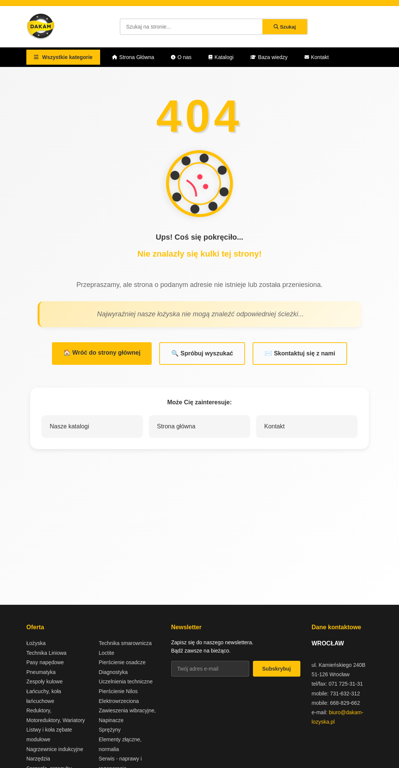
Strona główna (176, 426)
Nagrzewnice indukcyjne (54, 749)
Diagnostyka (113, 672)
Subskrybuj (276, 669)
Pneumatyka (41, 672)
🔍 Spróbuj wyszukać (202, 353)
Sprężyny (109, 730)
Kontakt (317, 57)
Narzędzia (38, 759)
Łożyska (36, 643)
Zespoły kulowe (44, 681)
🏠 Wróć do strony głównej (102, 352)
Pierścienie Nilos (118, 691)
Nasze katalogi (69, 426)
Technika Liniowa (46, 653)
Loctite (106, 653)
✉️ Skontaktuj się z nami (300, 353)
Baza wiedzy (269, 57)
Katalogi (221, 57)
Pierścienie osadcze (122, 662)
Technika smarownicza (125, 643)
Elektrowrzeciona (119, 701)
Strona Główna (133, 57)
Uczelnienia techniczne (125, 681)
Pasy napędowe (45, 662)
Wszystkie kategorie (63, 57)
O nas (181, 57)
